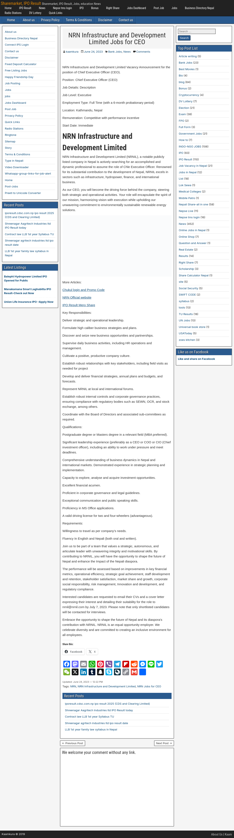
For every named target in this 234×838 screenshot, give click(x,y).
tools (182, 307)
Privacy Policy (50, 20)
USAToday (185, 333)
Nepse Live (186, 211)
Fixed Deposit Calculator (21, 64)
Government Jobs (190, 133)
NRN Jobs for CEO (149, 686)
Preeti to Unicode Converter (23, 193)
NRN (73, 686)
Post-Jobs (11, 186)
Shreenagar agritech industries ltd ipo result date (96, 723)
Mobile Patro (187, 198)
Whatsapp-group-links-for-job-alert (28, 173)
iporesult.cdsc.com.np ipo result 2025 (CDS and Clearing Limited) (107, 703)
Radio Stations (13, 13)
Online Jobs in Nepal (192, 230)
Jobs (174, 8)
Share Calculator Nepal (193, 275)
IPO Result (25, 8)
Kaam (228, 834)
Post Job (159, 8)
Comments (143, 51)
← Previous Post (72, 743)
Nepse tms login (62, 8)
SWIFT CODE (187, 294)
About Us (217, 834)
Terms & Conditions (79, 20)
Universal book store (192, 327)
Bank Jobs (115, 51)
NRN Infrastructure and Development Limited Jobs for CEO (117, 38)
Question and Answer (193, 243)
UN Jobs (184, 320)
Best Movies (187, 69)
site (181, 281)
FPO (181, 120)
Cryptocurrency (189, 95)
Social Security (188, 288)
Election (184, 107)
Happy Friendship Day (19, 77)
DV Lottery (35, 13)
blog (181, 82)
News (42, 8)
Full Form (185, 127)
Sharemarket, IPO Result (21, 3)
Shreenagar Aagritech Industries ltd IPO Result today (99, 710)
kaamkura (72, 51)
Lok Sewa (185, 185)
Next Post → (164, 743)
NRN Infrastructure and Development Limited (107, 686)
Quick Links (55, 13)
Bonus (95, 8)
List (181, 178)
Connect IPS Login (17, 44)
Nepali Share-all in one (193, 204)
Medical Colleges (190, 191)
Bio (181, 75)
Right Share (112, 8)
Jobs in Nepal (187, 172)
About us (29, 20)
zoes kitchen (187, 339)
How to (183, 140)
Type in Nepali (14, 160)
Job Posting (12, 83)
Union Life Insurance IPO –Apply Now (28, 301)
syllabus (184, 301)
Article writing (188, 56)
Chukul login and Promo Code (83, 290)
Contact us (126, 20)
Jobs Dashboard (136, 8)
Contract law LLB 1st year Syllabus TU (89, 716)
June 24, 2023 (93, 51)
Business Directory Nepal (199, 8)
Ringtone (10, 134)
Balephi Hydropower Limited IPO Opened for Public (25, 278)
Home (8, 8)
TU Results (186, 314)
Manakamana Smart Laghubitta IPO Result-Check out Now (27, 291)
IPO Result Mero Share (78, 305)
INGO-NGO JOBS (190, 146)
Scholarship (186, 268)
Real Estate (186, 249)
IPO (82, 8)
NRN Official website (76, 297)
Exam (182, 114)
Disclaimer (105, 20)
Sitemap (10, 141)
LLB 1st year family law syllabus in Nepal (91, 729)
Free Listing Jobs (16, 70)
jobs (7, 96)
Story (8, 147)
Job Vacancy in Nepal (193, 165)
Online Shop (187, 236)
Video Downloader (17, 167)
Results (183, 256)
